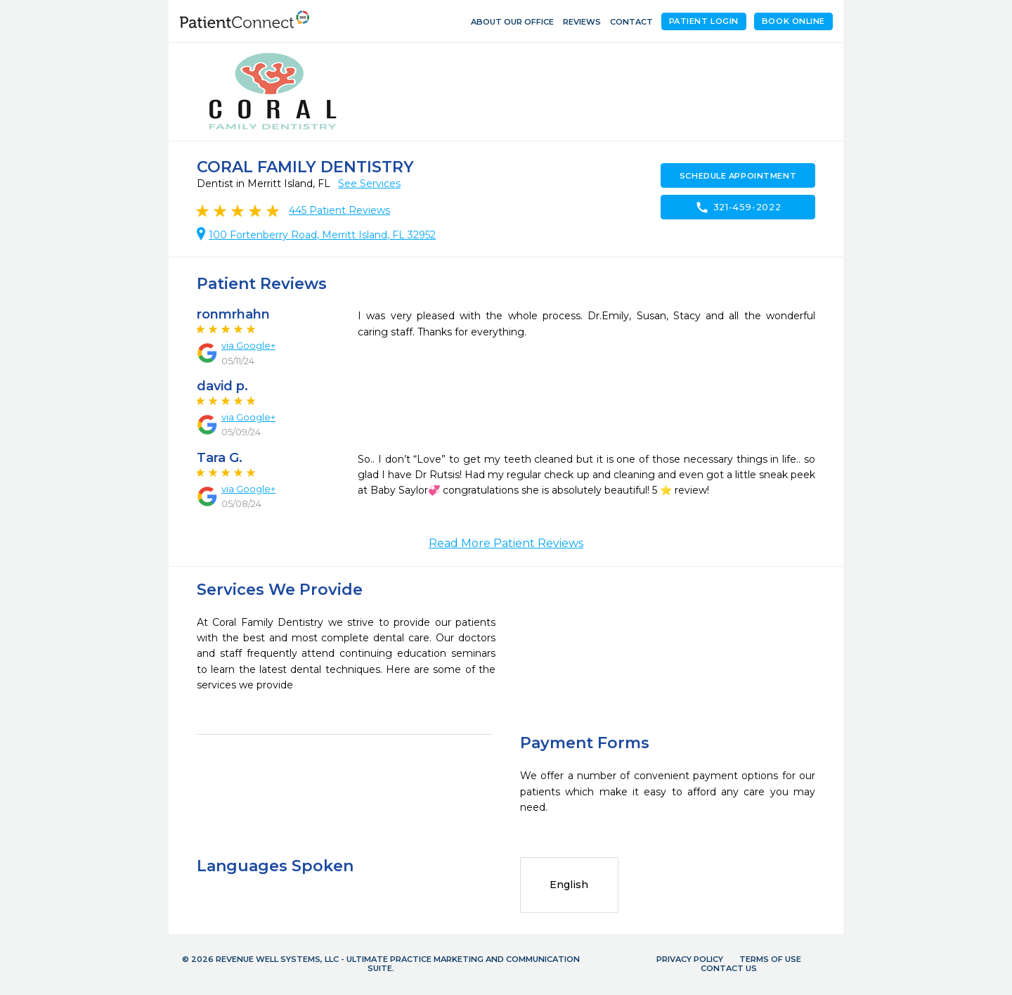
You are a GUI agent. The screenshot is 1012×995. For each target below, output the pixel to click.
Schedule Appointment (738, 176)
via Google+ (248, 345)
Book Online (793, 21)
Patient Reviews (339, 210)
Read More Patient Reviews (506, 543)
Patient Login (704, 21)
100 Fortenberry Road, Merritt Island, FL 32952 (322, 235)
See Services (369, 183)
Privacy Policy (689, 959)
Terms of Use (770, 959)
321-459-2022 (738, 207)
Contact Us (729, 968)
